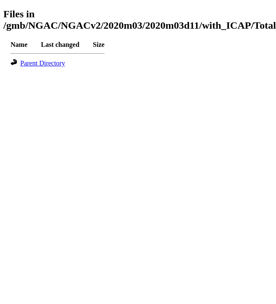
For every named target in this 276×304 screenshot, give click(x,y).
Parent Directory (42, 63)
